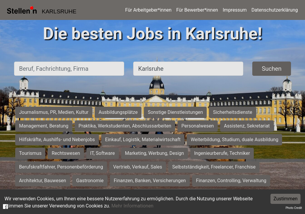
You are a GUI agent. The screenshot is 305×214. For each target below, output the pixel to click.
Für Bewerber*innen (197, 10)
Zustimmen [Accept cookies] (285, 199)
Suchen (271, 68)
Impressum (235, 10)
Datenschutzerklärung (274, 10)
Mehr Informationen (132, 206)
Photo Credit (294, 208)
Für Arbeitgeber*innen (148, 10)
